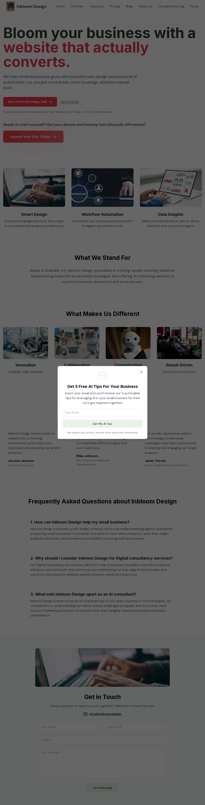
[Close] (141, 372)
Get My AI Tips (102, 424)
